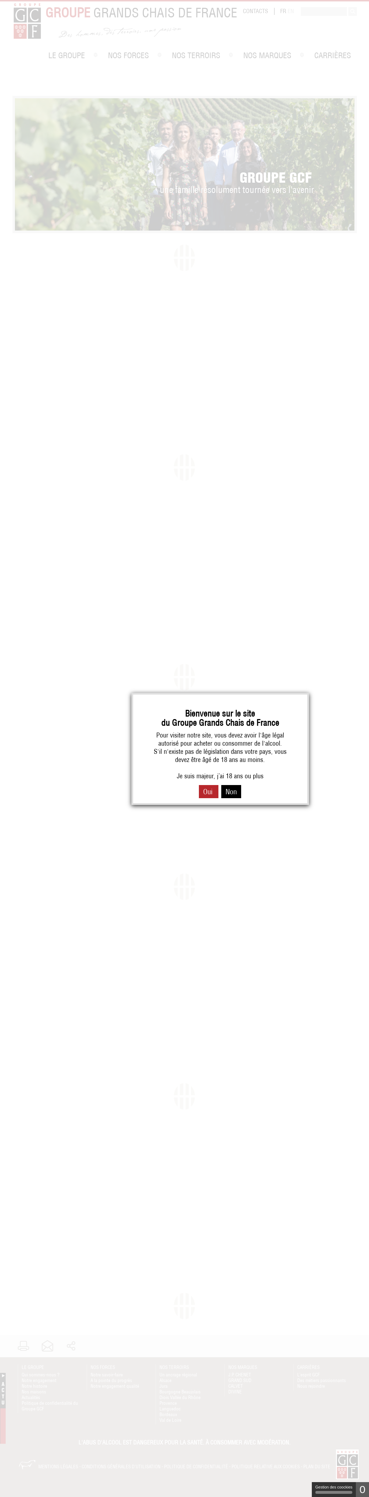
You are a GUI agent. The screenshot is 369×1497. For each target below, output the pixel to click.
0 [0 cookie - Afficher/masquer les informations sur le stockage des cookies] (362, 1489)
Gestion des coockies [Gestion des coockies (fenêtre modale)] (334, 1489)
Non (231, 791)
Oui (208, 791)
